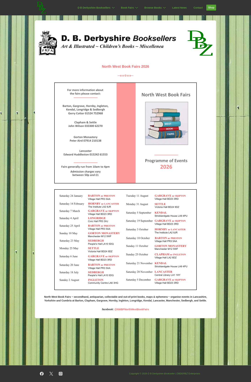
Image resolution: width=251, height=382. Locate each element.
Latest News (179, 7)
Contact (198, 7)
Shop (211, 7)
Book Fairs (130, 7)
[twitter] (51, 374)
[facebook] (41, 374)
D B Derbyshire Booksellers (97, 7)
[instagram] (60, 374)
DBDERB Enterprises (188, 373)
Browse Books (155, 7)
